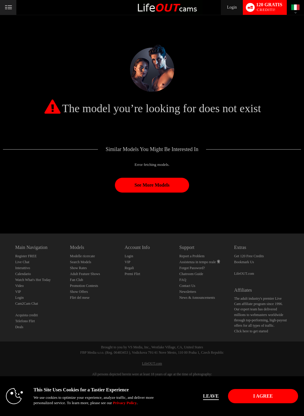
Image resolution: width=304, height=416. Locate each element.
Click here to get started (251, 331)
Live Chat (22, 262)
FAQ (182, 280)
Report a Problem (192, 256)
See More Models (152, 185)
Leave (211, 395)
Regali (129, 268)
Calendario (23, 274)
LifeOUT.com (244, 273)
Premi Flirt (132, 274)
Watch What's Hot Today (33, 280)
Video (19, 286)
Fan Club (76, 280)
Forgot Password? (192, 268)
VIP (18, 292)
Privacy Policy (125, 403)
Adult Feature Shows (85, 274)
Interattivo (22, 268)
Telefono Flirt (25, 321)
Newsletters (187, 292)
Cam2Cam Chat (26, 303)
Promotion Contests (84, 286)
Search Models (80, 262)
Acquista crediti (26, 315)
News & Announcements (197, 298)
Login (232, 7)
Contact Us (187, 286)
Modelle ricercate (82, 256)
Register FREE (26, 256)
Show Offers (79, 292)
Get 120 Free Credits (249, 256)
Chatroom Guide (191, 274)
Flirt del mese (79, 298)
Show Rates (78, 268)
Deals (19, 327)
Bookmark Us (244, 262)
